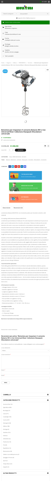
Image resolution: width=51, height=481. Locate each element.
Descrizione (6, 208)
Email (3, 375)
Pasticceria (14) (7, 442)
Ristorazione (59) (7, 451)
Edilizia (15, 63)
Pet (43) (5, 445)
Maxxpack (24, 160)
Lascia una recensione (9, 140)
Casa (10, 157)
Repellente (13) (7, 448)
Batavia (8, 160)
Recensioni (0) (18, 208)
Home (2, 63)
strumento (44, 160)
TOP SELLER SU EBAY (27, 174)
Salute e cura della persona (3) (11, 454)
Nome (3, 370)
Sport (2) (5, 460)
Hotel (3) (5, 435)
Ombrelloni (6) (6, 438)
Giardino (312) (6, 432)
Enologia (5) (6, 429)
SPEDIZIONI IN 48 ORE (27, 185)
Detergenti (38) (7, 423)
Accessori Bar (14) (7, 404)
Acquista (20, 150)
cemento (19, 160)
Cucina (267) (6, 420)
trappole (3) (6, 467)
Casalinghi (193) (7, 417)
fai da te (30, 63)
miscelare (30, 160)
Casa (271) (5, 413)
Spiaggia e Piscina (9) (8, 457)
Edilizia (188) (6, 426)
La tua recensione (6, 354)
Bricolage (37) (6, 410)
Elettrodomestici (17, 157)
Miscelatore (37, 160)
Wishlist (45, 146)
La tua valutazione (5, 348)
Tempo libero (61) (7, 464)
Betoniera (13, 160)
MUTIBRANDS (25, 197)
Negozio (9, 63)
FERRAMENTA (22, 63)
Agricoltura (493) (7, 407)
